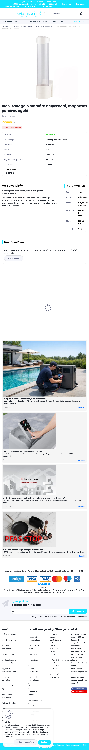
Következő (79, 22)
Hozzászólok (14, 258)
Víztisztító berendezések (13, 22)
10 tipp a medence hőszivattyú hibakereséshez (25, 399)
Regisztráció (81, 4)
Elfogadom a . (59, 617)
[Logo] (15, 13)
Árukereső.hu (44, 587)
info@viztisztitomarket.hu (61, 660)
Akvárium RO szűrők (38, 22)
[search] (73, 14)
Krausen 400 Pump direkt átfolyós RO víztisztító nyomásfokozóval (19, 313)
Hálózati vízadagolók (44, 26)
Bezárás (44, 742)
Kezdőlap (6, 26)
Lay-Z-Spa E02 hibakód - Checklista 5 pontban (22, 452)
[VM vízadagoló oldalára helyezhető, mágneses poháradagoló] (44, 67)
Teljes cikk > (81, 408)
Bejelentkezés (67, 4)
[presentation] (3, 305)
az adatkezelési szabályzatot (53, 617)
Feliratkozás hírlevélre (26, 605)
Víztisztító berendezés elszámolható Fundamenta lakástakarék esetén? (34, 498)
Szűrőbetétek (58, 22)
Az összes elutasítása (25, 742)
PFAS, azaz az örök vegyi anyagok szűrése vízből (23, 550)
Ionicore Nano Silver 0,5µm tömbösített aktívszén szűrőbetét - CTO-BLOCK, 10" (64, 312)
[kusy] (54, 332)
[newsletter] (78, 611)
